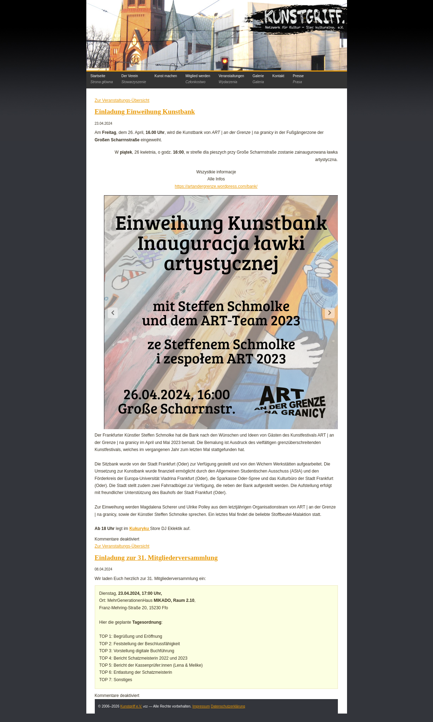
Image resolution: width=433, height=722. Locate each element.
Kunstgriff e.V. (131, 706)
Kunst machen (165, 76)
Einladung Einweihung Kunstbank (145, 111)
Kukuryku (139, 528)
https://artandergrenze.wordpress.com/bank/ (216, 186)
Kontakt (278, 76)
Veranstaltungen (231, 79)
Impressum (201, 706)
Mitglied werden (197, 79)
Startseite (102, 79)
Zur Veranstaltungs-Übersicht (122, 100)
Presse (298, 79)
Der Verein (133, 79)
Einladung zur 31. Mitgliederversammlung (156, 557)
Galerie (258, 79)
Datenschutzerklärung (228, 706)
